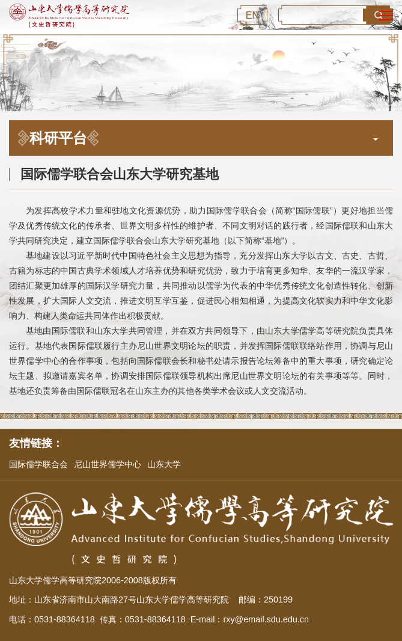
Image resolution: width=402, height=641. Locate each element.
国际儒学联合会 (38, 464)
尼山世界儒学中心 (107, 464)
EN (253, 15)
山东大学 (164, 464)
